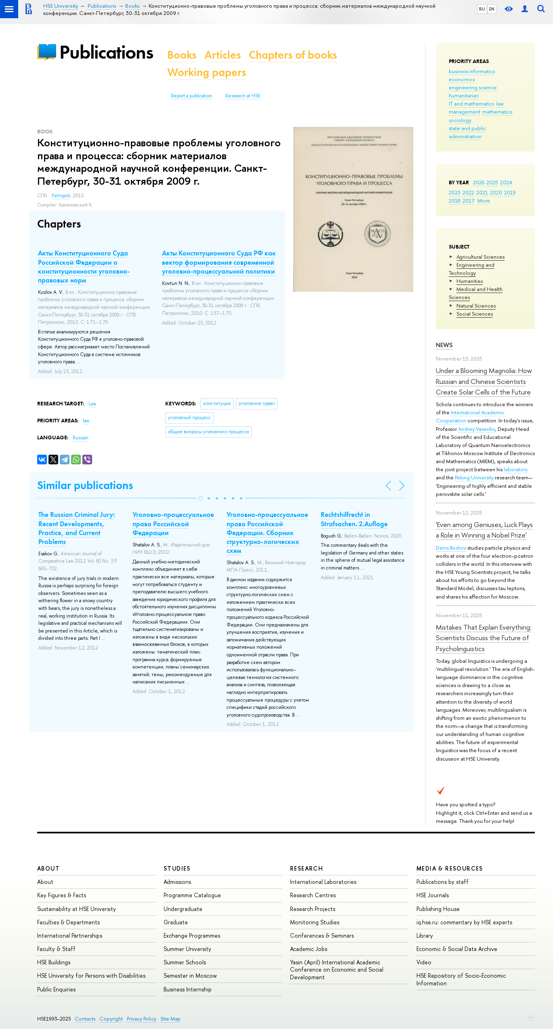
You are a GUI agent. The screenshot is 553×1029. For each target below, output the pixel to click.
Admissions (177, 882)
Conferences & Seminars (322, 935)
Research (306, 868)
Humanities (469, 281)
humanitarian (464, 95)
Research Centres (313, 895)
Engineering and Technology (471, 268)
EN (491, 9)
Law (92, 404)
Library (424, 935)
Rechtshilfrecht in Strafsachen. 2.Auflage (354, 519)
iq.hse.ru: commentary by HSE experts (464, 922)
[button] (201, 498)
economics (462, 79)
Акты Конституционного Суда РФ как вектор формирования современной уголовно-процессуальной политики (219, 262)
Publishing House (438, 909)
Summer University (187, 949)
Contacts (85, 1018)
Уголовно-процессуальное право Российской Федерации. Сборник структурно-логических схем (267, 532)
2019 (510, 192)
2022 (468, 192)
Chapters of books (293, 55)
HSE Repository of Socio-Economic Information (461, 979)
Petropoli (61, 195)
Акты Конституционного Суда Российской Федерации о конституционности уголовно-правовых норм (84, 266)
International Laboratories (323, 882)
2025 (492, 182)
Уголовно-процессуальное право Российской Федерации (173, 523)
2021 (482, 192)
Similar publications (85, 485)
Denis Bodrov (451, 547)
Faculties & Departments (68, 922)
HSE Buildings (53, 962)
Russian (80, 437)
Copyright (111, 1018)
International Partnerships (69, 935)
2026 (478, 182)
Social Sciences (474, 313)
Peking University (474, 477)
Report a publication (191, 96)
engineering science (473, 87)
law (500, 103)
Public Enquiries (56, 989)
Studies (177, 868)
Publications (106, 52)
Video (423, 962)
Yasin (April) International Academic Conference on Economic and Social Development (336, 969)
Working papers (206, 72)
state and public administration (467, 132)
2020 (496, 192)
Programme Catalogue (192, 895)
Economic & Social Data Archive (456, 949)
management (464, 111)
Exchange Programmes (192, 935)
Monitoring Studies (314, 922)
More (483, 200)
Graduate (176, 922)
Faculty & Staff (56, 949)
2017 (468, 200)
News (444, 345)
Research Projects (312, 909)
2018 (454, 200)
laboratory (516, 469)
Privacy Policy (141, 1018)
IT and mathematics (471, 103)
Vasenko (485, 428)
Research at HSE (243, 96)
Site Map (170, 1018)
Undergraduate (183, 909)
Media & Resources (449, 868)
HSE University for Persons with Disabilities (91, 975)
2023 (454, 192)
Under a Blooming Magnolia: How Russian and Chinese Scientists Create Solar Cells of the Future (484, 381)
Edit (531, 1017)
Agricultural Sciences (480, 256)
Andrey (467, 428)
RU (482, 9)
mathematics (497, 111)
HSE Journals (432, 895)
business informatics (472, 71)
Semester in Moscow (190, 975)
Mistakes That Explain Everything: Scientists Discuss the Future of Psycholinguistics (484, 637)
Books (181, 55)
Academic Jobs (308, 949)
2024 (506, 182)
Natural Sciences (476, 305)
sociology (460, 120)
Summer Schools (185, 962)
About (48, 868)
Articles (222, 55)
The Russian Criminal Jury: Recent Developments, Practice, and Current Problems (76, 528)
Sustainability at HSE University (76, 909)
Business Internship (188, 989)
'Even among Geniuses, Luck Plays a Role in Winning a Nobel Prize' (484, 530)
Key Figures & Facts (61, 895)
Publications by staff (442, 882)
